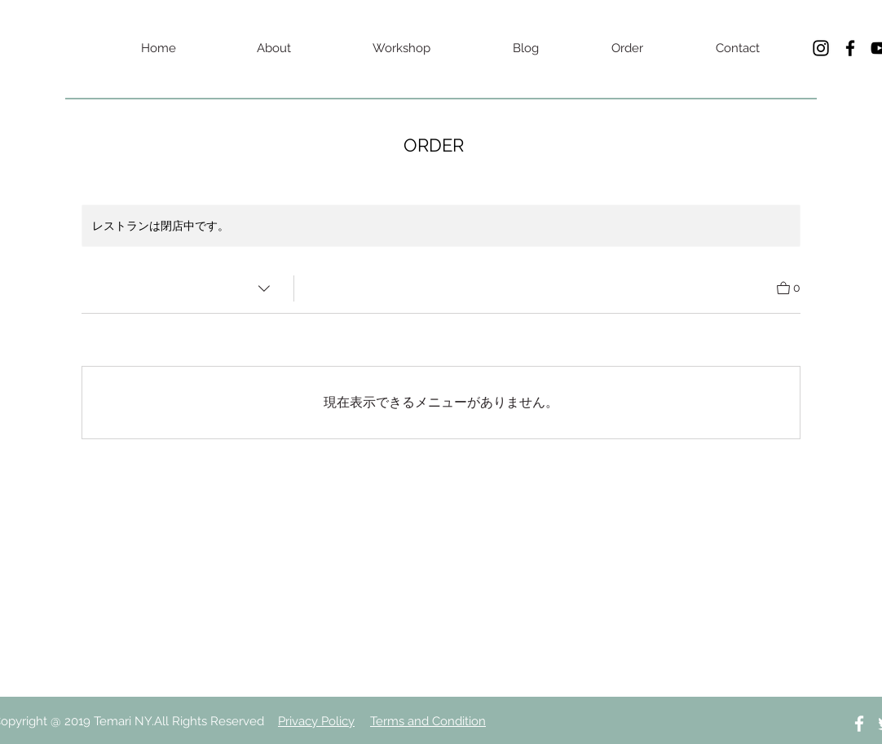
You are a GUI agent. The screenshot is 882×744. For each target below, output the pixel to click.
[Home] (158, 48)
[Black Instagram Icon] (820, 48)
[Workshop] (401, 48)
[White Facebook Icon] (859, 723)
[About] (274, 48)
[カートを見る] (788, 286)
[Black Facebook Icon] (850, 48)
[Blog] (525, 48)
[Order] (627, 48)
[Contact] (738, 48)
